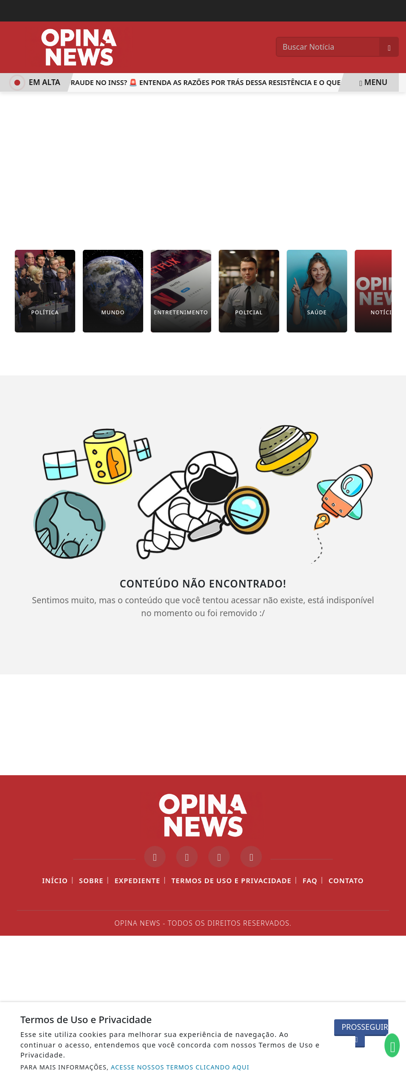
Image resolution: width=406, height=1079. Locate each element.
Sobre (91, 880)
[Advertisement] (203, 164)
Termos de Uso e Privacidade (231, 880)
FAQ (310, 880)
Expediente (137, 880)
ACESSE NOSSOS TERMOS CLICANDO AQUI (180, 1067)
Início (55, 880)
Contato (346, 880)
